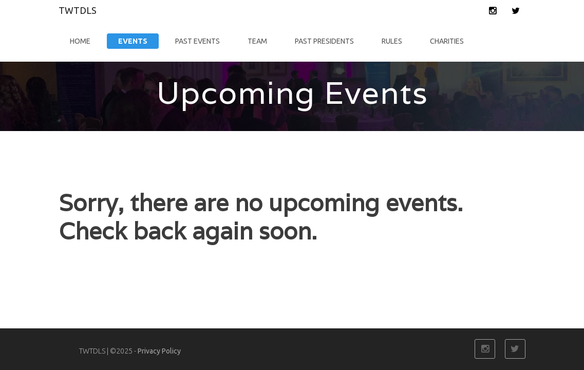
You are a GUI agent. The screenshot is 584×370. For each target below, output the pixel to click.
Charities (447, 41)
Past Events (197, 41)
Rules (392, 41)
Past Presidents (324, 41)
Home (80, 41)
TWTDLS (78, 10)
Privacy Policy (159, 351)
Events (132, 41)
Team (257, 41)
